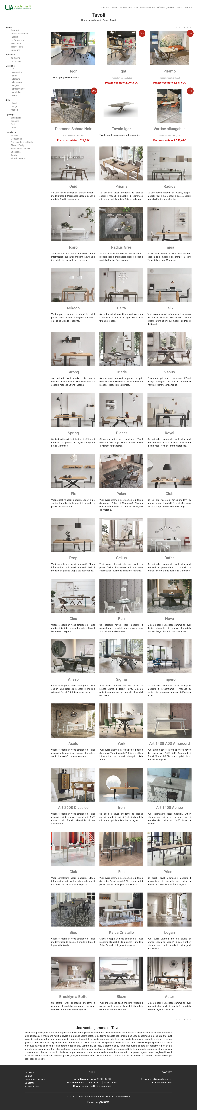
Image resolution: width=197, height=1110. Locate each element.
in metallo (16, 92)
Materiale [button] (10, 66)
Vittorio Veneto (18, 158)
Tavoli (113, 20)
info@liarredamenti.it (161, 1079)
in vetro (14, 95)
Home (84, 20)
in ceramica (16, 72)
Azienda (104, 7)
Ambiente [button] (10, 54)
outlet (14, 127)
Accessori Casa (147, 7)
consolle (15, 121)
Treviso (14, 155)
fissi (13, 124)
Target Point (17, 46)
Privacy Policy (32, 1086)
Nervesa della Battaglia (22, 142)
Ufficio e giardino (165, 7)
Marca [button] (8, 27)
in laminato (16, 82)
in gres (14, 75)
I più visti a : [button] (11, 132)
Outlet (179, 7)
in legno (15, 85)
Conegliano (16, 138)
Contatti (188, 7)
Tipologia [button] (10, 114)
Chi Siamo (30, 1072)
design (14, 106)
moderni (15, 110)
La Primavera (17, 40)
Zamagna (15, 50)
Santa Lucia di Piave (21, 148)
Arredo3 (15, 30)
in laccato (15, 79)
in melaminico (18, 89)
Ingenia (14, 37)
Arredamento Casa (129, 7)
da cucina (15, 58)
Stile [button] (7, 100)
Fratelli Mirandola (19, 33)
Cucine (114, 7)
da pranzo (16, 61)
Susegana (16, 152)
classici (14, 103)
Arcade (14, 135)
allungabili (16, 117)
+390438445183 (163, 1082)
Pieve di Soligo (18, 145)
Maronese (16, 43)
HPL (13, 69)
